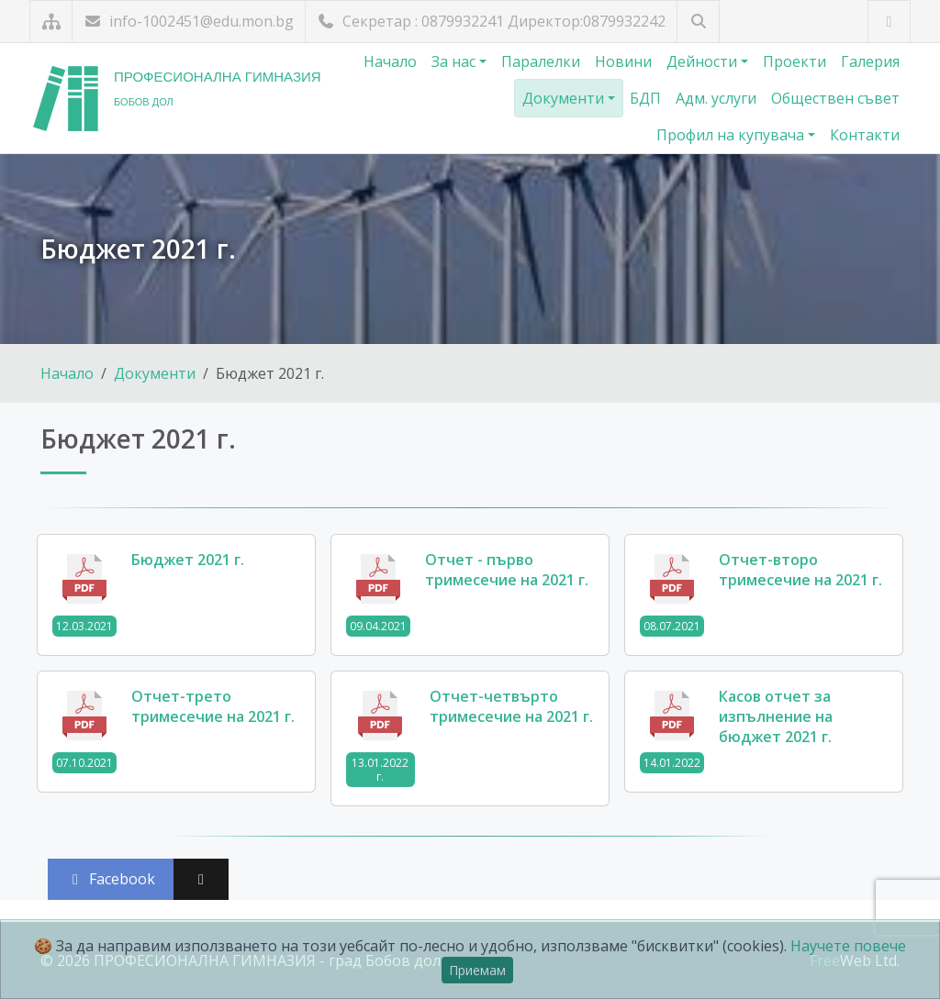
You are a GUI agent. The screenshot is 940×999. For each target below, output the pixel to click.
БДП (645, 98)
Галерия (870, 61)
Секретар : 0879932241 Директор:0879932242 (491, 21)
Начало (390, 61)
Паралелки (540, 61)
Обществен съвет (835, 98)
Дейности (703, 61)
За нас (455, 61)
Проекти (794, 61)
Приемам (477, 970)
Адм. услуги (716, 98)
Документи (565, 98)
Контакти (865, 135)
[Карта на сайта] (51, 21)
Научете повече (848, 946)
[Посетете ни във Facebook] (889, 21)
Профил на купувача (732, 135)
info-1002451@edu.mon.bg (189, 21)
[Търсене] (698, 21)
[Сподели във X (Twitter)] (201, 879)
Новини (623, 61)
